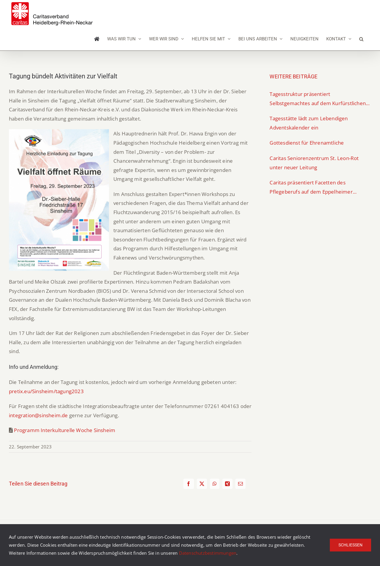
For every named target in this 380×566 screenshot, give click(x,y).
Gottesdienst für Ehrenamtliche (307, 142)
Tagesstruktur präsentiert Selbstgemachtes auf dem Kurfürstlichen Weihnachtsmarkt (318, 99)
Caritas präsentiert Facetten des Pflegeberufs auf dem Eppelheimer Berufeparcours (311, 187)
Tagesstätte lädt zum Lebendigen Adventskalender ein (309, 123)
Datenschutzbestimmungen (208, 553)
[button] (361, 39)
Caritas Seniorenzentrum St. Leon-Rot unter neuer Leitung (314, 163)
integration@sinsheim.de (38, 415)
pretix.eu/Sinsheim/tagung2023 (46, 391)
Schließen (350, 545)
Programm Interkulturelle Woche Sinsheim (64, 430)
